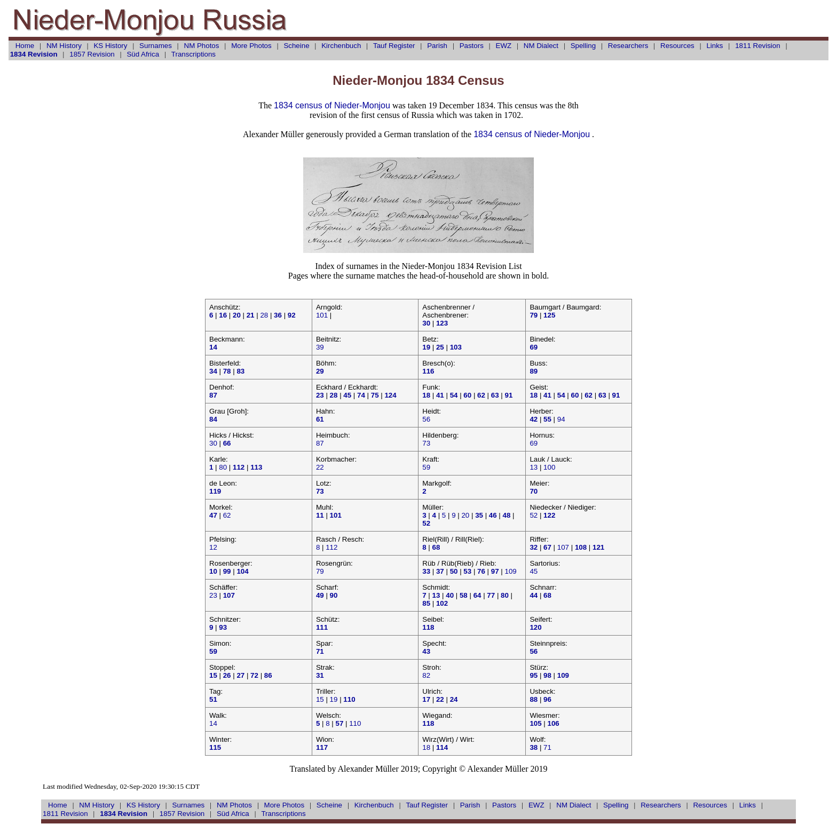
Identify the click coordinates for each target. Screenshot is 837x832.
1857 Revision (91, 54)
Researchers (628, 46)
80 (223, 467)
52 (534, 515)
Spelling (583, 46)
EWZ (504, 46)
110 (355, 723)
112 (331, 547)
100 (549, 467)
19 (334, 699)
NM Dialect (541, 46)
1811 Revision (757, 46)
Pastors (472, 46)
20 (465, 515)
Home (25, 46)
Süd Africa (143, 54)
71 (547, 747)
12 (213, 547)
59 (426, 467)
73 (426, 443)
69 (534, 443)
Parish (437, 46)
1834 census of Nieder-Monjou (332, 105)
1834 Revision (34, 54)
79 (320, 571)
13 (534, 467)
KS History (110, 46)
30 (213, 443)
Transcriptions (193, 54)
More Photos (251, 46)
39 (320, 347)
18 (426, 747)
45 (534, 571)
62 (227, 515)
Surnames (155, 46)
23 (213, 595)
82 (426, 675)
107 (563, 547)
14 (213, 723)
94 (561, 419)
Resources (677, 46)
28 (264, 315)
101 (322, 315)
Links (714, 46)
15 (320, 699)
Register (394, 46)
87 (320, 443)
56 (426, 419)
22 (320, 467)
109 (510, 571)
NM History (64, 46)
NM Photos (201, 46)
